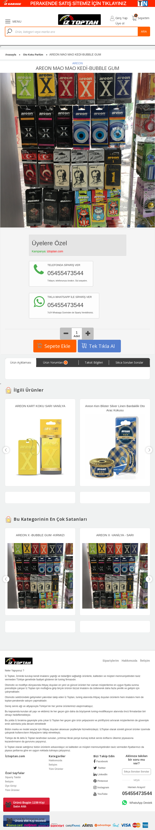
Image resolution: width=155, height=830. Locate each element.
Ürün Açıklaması (20, 362)
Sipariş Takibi (13, 777)
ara (144, 31)
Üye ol (119, 23)
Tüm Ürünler (56, 769)
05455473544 (136, 793)
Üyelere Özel (49, 243)
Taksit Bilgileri (94, 362)
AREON (77, 63)
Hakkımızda (55, 760)
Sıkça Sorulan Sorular (136, 771)
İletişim (53, 764)
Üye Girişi (10, 785)
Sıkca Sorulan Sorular (129, 362)
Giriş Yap (121, 18)
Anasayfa (10, 54)
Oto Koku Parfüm (33, 54)
